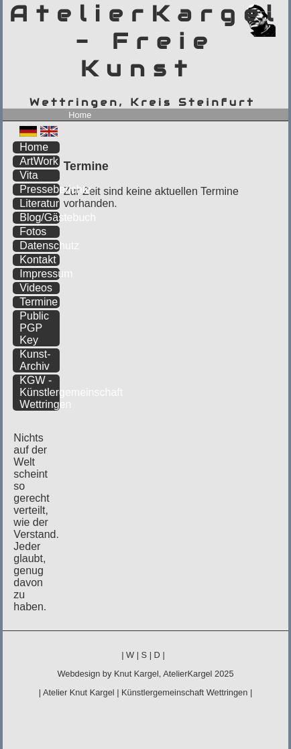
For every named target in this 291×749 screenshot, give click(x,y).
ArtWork (38, 161)
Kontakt (37, 259)
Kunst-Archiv (34, 360)
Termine (38, 302)
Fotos (32, 231)
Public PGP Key (34, 328)
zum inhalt (270, 11)
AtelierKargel (187, 674)
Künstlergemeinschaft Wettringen (184, 692)
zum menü (262, 11)
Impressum (39, 273)
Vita (28, 175)
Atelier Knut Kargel (79, 692)
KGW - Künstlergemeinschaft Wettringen (39, 392)
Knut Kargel (136, 674)
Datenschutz (39, 245)
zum (278, 11)
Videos (35, 287)
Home (79, 115)
